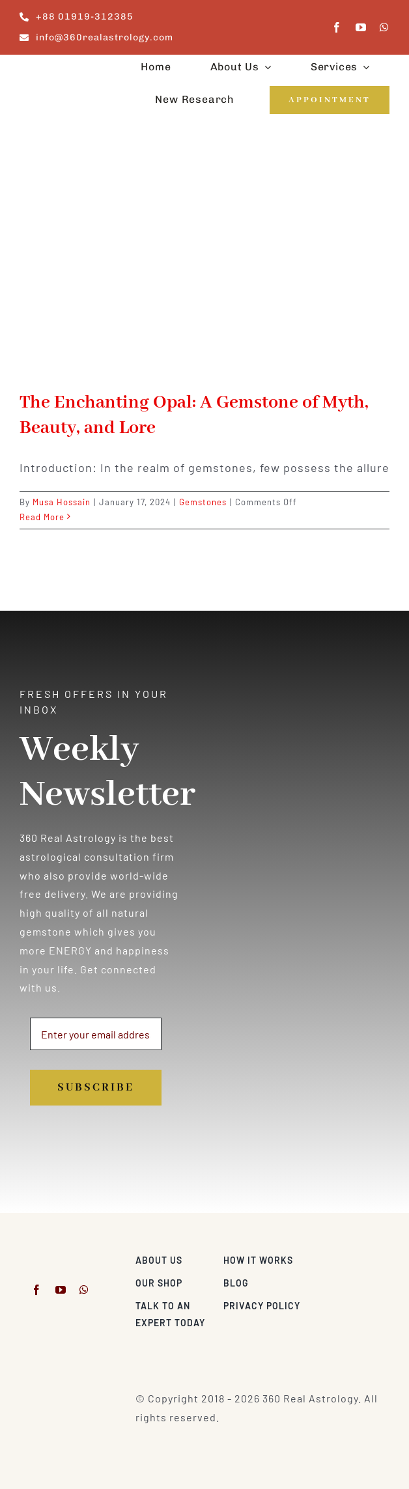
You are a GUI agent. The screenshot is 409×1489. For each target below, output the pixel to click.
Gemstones (203, 502)
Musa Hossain (62, 502)
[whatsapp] (384, 27)
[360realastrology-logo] (60, 69)
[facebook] (337, 27)
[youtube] (361, 27)
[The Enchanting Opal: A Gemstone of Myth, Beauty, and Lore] (204, 264)
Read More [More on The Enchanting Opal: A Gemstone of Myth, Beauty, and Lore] (42, 517)
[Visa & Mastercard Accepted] (350, 1257)
